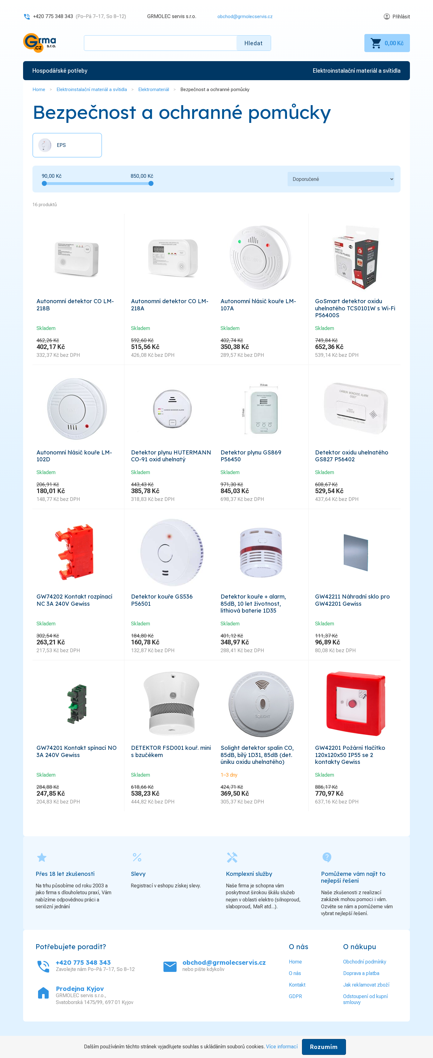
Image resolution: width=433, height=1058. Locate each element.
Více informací (282, 1047)
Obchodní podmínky (364, 979)
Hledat (254, 43)
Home (38, 89)
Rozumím (324, 1047)
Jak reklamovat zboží (366, 1002)
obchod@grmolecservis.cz (243, 16)
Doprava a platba (361, 991)
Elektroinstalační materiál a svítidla (91, 89)
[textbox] (177, 43)
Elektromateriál (153, 89)
